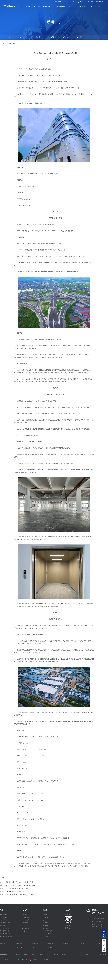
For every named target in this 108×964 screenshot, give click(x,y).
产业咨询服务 (4, 917)
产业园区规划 (99, 943)
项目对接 (50, 947)
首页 (19, 6)
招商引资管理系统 (5, 933)
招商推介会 (3, 925)
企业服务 (24, 931)
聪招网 (48, 955)
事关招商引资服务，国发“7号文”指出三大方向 (20, 895)
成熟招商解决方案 (97, 924)
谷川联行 (2, 44)
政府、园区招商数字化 (28, 928)
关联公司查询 (47, 933)
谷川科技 (55, 955)
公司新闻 (8, 44)
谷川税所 (80, 955)
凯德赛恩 (64, 955)
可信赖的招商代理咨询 (98, 918)
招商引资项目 (19, 947)
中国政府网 (19, 943)
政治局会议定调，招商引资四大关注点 (18, 888)
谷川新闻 (45, 922)
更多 (70, 6)
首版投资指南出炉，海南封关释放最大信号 (19, 882)
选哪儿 (33, 955)
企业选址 (24, 925)
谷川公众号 (68, 914)
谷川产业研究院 (48, 6)
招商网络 (67, 928)
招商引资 (65, 943)
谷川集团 (18, 955)
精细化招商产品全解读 (98, 921)
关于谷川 (45, 914)
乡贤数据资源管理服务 (6, 936)
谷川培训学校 (61, 6)
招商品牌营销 (4, 920)
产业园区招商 (25, 917)
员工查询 (90, 1)
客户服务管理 (100, 1)
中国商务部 (35, 943)
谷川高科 (26, 955)
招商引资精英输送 (5, 922)
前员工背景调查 (47, 931)
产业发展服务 (4, 914)
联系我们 (45, 925)
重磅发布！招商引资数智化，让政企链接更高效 (20, 885)
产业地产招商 (25, 920)
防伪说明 (45, 936)
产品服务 (27, 6)
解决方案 (37, 6)
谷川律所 (72, 955)
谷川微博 (67, 925)
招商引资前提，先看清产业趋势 (16, 891)
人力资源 (45, 917)
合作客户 (45, 920)
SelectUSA (50, 943)
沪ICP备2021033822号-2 (21, 959)
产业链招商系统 (4, 931)
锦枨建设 (88, 955)
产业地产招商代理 (5, 928)
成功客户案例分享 (97, 927)
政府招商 (24, 914)
